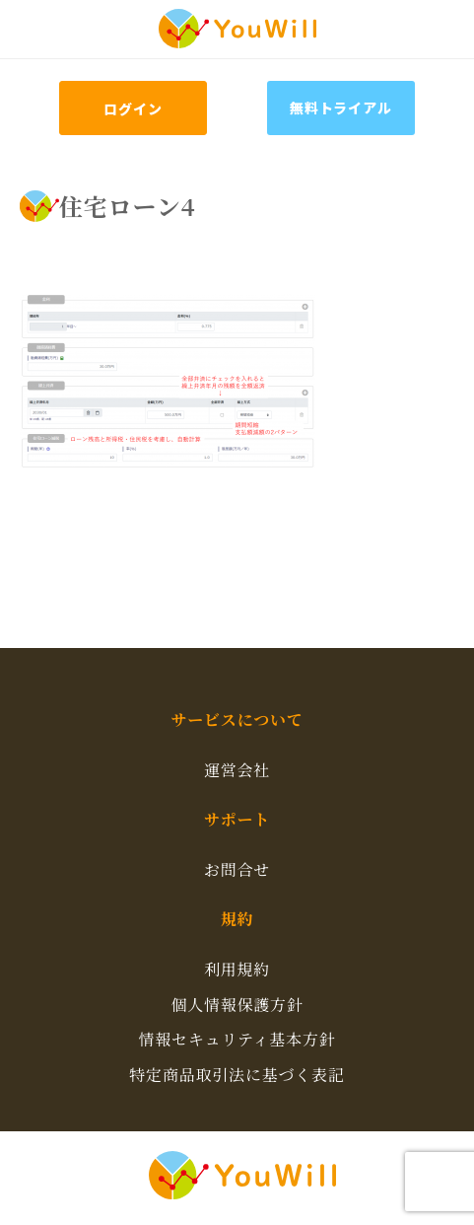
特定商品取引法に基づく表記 (236, 1074)
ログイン (132, 108)
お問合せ (237, 869)
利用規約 (237, 969)
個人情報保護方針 (236, 1004)
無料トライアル (341, 107)
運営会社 (237, 769)
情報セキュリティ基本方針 (236, 1039)
